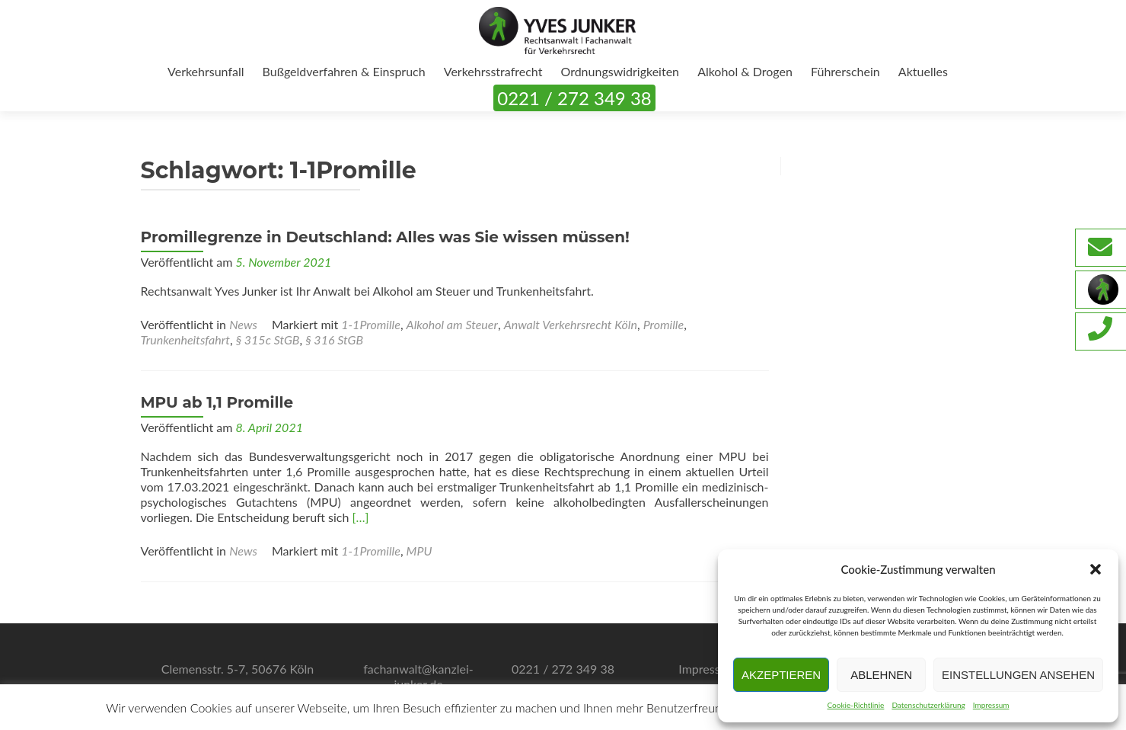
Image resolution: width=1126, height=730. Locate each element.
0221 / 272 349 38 (574, 98)
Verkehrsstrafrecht (493, 71)
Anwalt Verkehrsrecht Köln (570, 324)
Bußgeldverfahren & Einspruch (344, 71)
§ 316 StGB (334, 339)
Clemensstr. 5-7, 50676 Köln (237, 668)
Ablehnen (881, 674)
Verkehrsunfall (205, 71)
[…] (360, 517)
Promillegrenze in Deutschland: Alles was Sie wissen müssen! (385, 237)
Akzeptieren (781, 674)
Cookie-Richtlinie (855, 704)
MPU (419, 550)
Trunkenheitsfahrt (185, 339)
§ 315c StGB (268, 339)
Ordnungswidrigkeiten (619, 71)
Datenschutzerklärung (928, 704)
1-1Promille (370, 324)
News (243, 324)
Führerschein (845, 71)
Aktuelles (923, 71)
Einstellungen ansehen (1018, 674)
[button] (1095, 569)
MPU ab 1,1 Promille (217, 402)
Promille (663, 324)
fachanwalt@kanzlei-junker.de (418, 676)
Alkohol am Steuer (452, 324)
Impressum (991, 704)
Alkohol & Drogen (745, 71)
